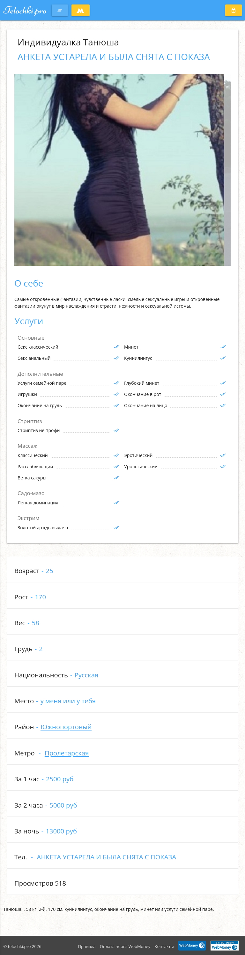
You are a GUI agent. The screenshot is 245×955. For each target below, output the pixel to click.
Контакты (164, 946)
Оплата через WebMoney (125, 946)
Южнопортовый (66, 726)
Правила (87, 946)
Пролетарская (67, 752)
